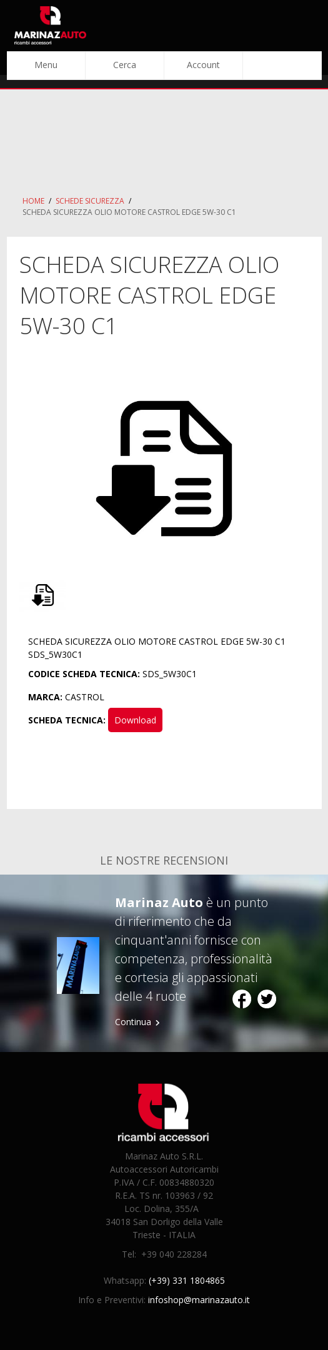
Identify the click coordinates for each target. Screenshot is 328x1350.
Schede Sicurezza (90, 201)
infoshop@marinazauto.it (199, 1300)
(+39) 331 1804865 (187, 1280)
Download (135, 720)
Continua (133, 1022)
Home (33, 201)
